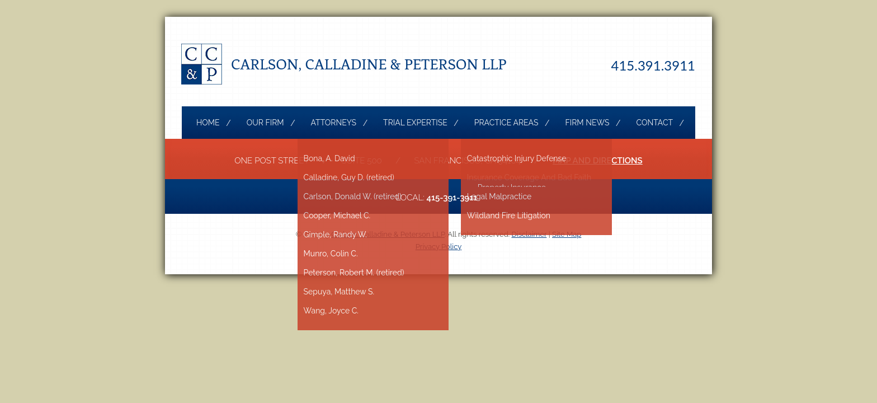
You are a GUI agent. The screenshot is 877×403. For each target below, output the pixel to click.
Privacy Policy (439, 246)
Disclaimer (529, 234)
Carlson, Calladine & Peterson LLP (369, 64)
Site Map (566, 234)
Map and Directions (598, 161)
